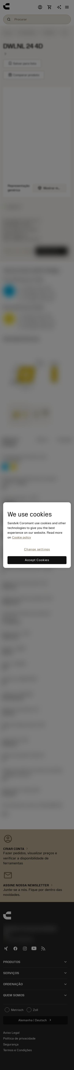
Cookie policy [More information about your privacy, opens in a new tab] (21, 538)
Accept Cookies (37, 560)
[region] (37, 535)
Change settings (37, 550)
